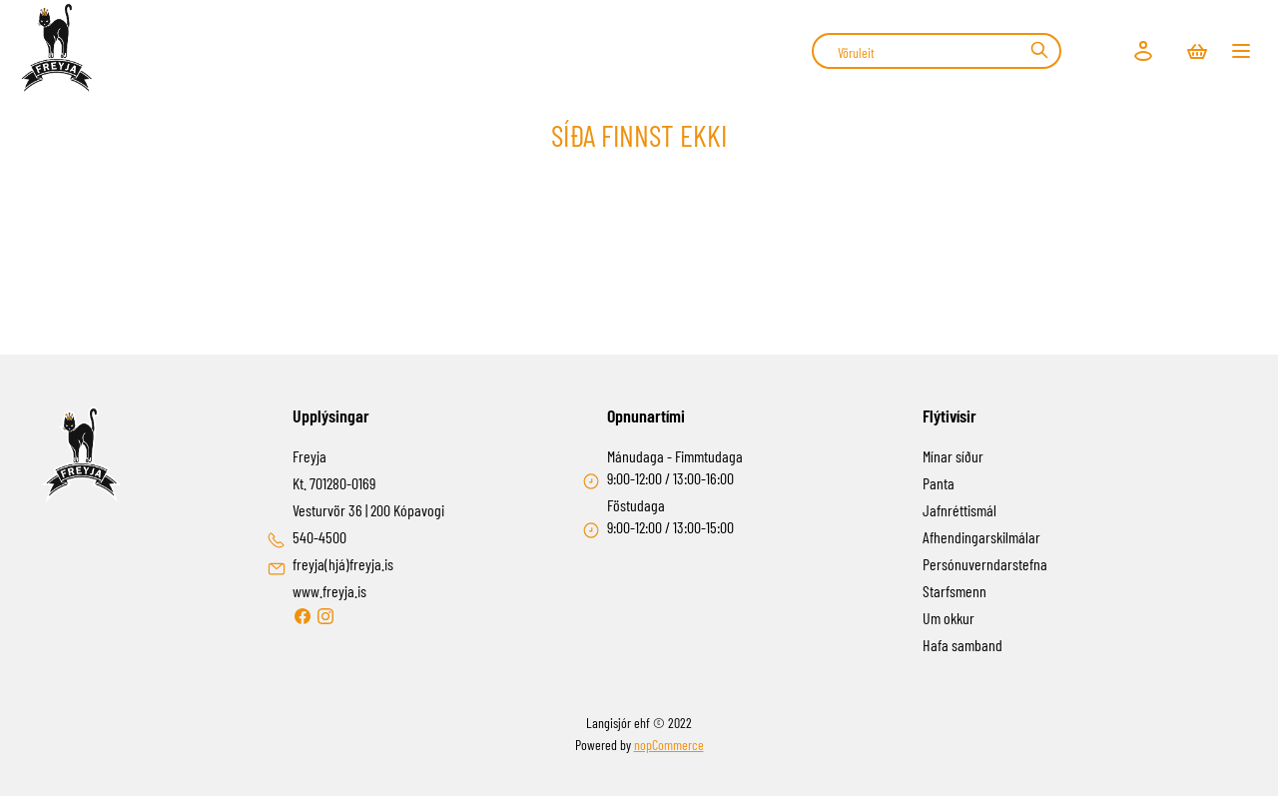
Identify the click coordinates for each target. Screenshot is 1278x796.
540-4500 (319, 536)
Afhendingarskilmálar (981, 536)
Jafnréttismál (959, 509)
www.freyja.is (329, 590)
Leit (1038, 50)
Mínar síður (953, 455)
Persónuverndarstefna (985, 563)
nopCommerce (669, 744)
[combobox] (936, 51)
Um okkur (948, 617)
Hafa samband (962, 644)
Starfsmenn (954, 590)
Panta (939, 482)
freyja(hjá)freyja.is (343, 563)
